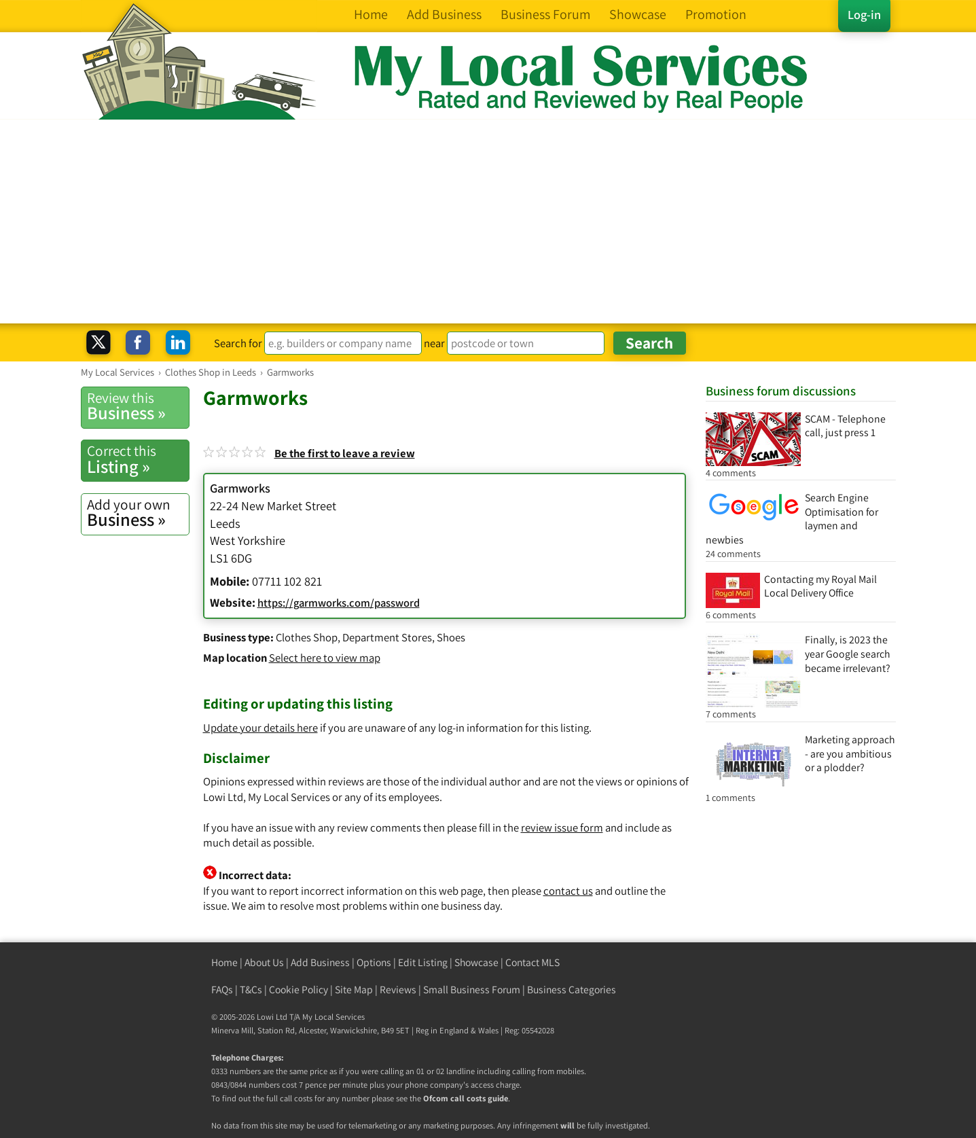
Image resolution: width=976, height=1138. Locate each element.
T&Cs (251, 989)
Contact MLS (532, 962)
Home (224, 962)
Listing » (138, 459)
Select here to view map (324, 657)
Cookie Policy (298, 989)
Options (374, 962)
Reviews (398, 989)
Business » (138, 406)
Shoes (451, 637)
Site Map (354, 989)
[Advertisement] (488, 221)
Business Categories (571, 989)
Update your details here (260, 727)
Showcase (476, 962)
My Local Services (333, 1017)
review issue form (562, 827)
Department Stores (387, 637)
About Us (264, 962)
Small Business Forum (471, 989)
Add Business (320, 962)
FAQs (222, 989)
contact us (568, 890)
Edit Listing (423, 962)
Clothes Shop (307, 637)
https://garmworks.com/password (338, 602)
